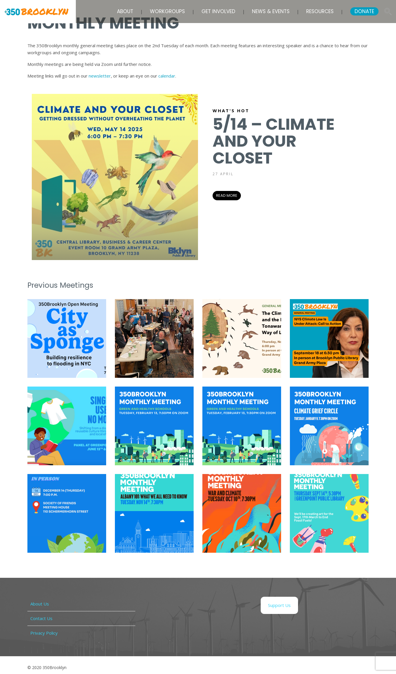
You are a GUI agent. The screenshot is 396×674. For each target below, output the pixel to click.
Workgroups (167, 11)
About (125, 11)
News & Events (271, 11)
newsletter (100, 76)
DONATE (364, 11)
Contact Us (41, 618)
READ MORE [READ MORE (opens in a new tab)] (226, 195)
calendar (166, 76)
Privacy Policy (44, 633)
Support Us (279, 605)
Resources (320, 11)
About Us (39, 604)
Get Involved (218, 11)
